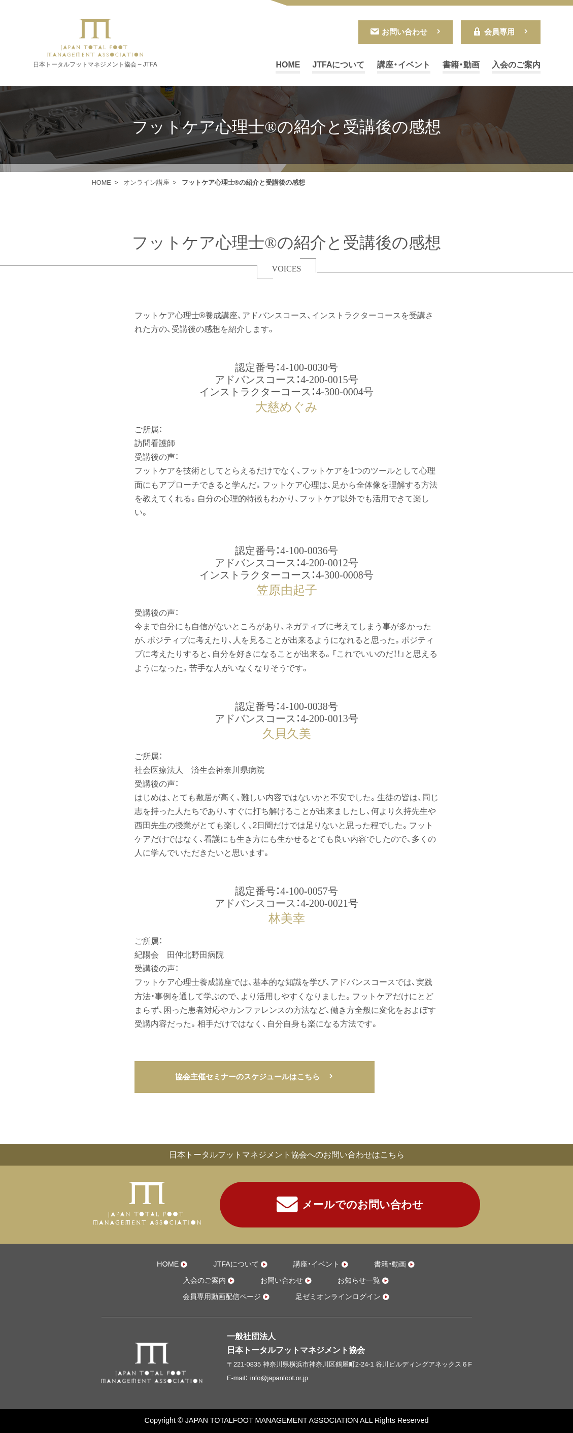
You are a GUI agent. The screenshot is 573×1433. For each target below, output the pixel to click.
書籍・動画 (461, 64)
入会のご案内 (516, 64)
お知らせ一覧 (359, 1280)
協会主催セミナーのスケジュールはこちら (247, 1076)
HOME (288, 64)
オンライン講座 (146, 182)
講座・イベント (403, 64)
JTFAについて (338, 64)
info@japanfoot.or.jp (279, 1378)
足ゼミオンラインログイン (338, 1296)
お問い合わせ (398, 31)
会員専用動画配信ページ (222, 1296)
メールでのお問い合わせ (350, 1204)
